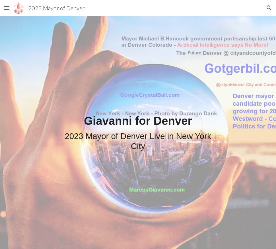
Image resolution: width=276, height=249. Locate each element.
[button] (7, 8)
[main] (138, 132)
